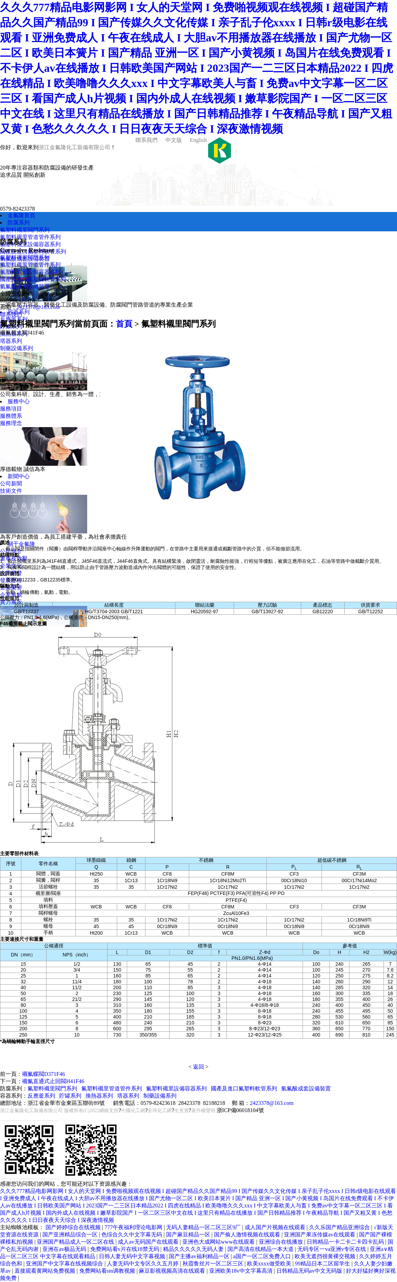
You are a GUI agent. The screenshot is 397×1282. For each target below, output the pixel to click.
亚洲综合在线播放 (281, 1242)
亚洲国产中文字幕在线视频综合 (65, 1263)
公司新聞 (11, 483)
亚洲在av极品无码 (65, 1249)
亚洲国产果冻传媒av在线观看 (320, 1234)
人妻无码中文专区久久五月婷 (143, 1263)
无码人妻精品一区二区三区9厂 (204, 1227)
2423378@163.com (38, 307)
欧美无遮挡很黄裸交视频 (326, 1256)
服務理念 (11, 423)
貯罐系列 (70, 1096)
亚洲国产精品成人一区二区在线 (76, 1242)
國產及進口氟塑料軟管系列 (33, 279)
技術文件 (11, 491)
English (198, 140)
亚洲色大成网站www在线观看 (219, 1242)
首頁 (124, 323)
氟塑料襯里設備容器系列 (30, 244)
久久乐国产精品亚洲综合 (340, 1227)
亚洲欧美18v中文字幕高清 (241, 1271)
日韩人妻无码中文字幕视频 (132, 1256)
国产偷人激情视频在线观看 (248, 1234)
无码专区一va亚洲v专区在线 (332, 1249)
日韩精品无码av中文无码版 (310, 1271)
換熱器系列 (99, 1096)
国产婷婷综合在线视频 (73, 1227)
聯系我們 (145, 140)
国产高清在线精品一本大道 (261, 1249)
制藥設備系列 (16, 348)
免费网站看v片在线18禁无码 (125, 1249)
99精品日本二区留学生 (323, 1263)
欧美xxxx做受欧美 (270, 1263)
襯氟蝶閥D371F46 (43, 1074)
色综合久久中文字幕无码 (132, 1234)
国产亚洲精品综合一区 (70, 1234)
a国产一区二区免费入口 (262, 1256)
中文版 (173, 140)
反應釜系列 (41, 1096)
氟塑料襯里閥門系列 (25, 230)
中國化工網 (133, 1110)
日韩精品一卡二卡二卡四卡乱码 (346, 1242)
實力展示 (11, 602)
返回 (198, 1067)
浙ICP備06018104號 (240, 1110)
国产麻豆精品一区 (189, 1234)
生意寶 (181, 1110)
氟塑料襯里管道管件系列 (30, 237)
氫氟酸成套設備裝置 (25, 286)
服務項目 (11, 409)
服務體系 (11, 416)
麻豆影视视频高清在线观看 (172, 1271)
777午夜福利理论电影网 (134, 1227)
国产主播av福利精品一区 (200, 1256)
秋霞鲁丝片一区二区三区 (214, 1263)
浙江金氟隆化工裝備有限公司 (74, 147)
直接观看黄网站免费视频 (45, 1271)
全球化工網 (159, 1110)
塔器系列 (11, 341)
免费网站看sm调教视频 (108, 1271)
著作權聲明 (203, 1110)
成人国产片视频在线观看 (276, 1227)
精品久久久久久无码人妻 (194, 1249)
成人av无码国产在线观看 (149, 1242)
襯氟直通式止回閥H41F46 (53, 1081)
